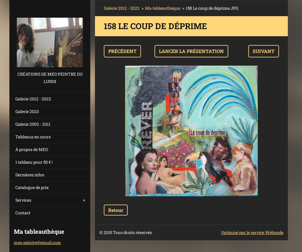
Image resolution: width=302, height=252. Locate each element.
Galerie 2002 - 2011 (32, 124)
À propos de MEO (31, 149)
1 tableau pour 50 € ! (33, 162)
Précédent (122, 51)
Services (23, 200)
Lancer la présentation (191, 51)
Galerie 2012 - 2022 (33, 99)
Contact (22, 212)
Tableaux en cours (33, 137)
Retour (115, 210)
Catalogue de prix (32, 187)
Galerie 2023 (27, 111)
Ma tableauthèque (162, 8)
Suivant (264, 51)
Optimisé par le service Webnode (252, 232)
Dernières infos (29, 175)
